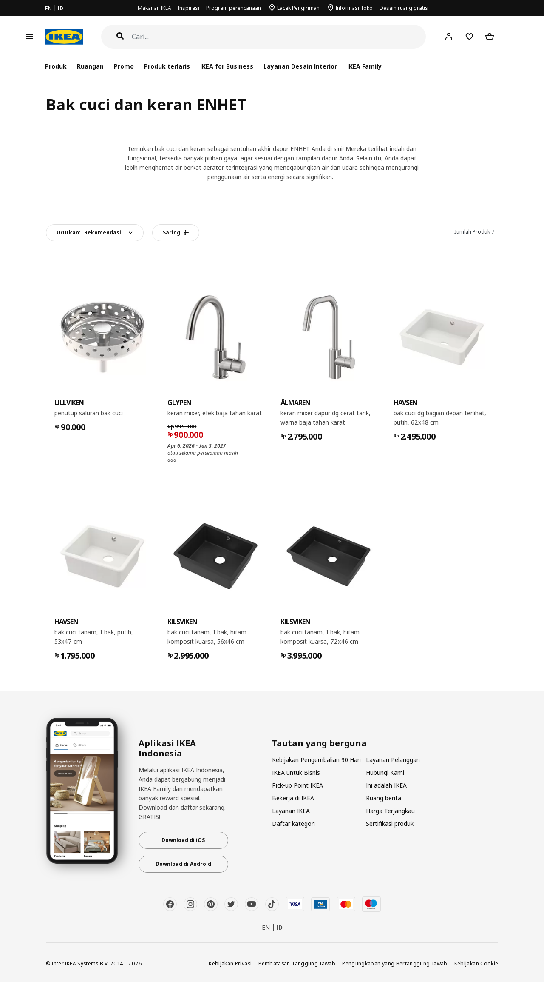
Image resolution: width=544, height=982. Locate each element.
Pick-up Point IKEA (297, 785)
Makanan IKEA (154, 7)
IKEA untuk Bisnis (296, 772)
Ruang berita (383, 798)
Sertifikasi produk (390, 823)
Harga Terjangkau (390, 811)
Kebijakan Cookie (476, 963)
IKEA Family (364, 66)
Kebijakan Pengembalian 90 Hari (316, 760)
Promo (124, 66)
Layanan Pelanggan (393, 760)
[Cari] (279, 36)
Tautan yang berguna (319, 743)
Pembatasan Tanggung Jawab (296, 963)
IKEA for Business (226, 66)
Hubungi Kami (385, 772)
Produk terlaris (167, 66)
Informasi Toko (354, 7)
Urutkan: (89, 232)
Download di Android (183, 864)
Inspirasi (188, 7)
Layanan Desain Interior (300, 66)
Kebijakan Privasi (230, 963)
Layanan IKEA (291, 811)
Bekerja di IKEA (293, 798)
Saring (176, 232)
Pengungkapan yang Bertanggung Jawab (395, 963)
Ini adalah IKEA (386, 785)
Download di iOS (183, 840)
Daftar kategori (293, 823)
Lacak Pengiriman (298, 7)
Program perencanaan (233, 7)
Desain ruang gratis (404, 7)
